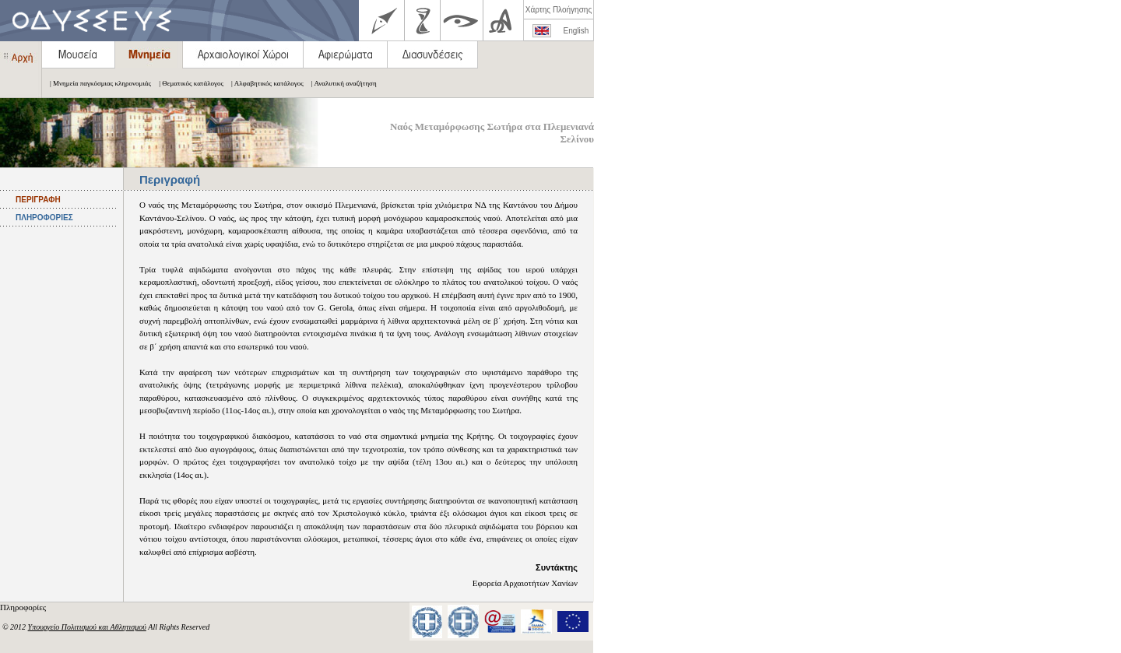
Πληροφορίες (24, 607)
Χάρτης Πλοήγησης (558, 9)
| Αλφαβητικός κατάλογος (263, 83)
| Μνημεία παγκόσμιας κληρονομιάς (96, 83)
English (576, 30)
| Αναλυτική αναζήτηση (340, 83)
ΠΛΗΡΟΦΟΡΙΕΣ (44, 217)
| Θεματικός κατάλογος (187, 83)
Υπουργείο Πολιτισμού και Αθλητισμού (87, 627)
